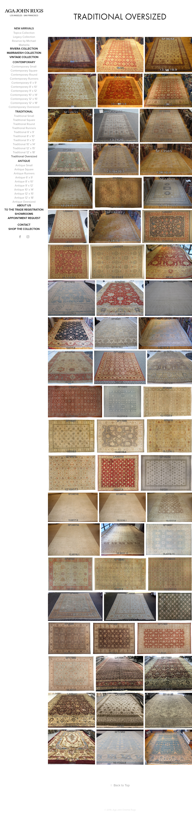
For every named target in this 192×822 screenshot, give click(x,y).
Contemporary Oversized (24, 107)
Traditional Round (24, 124)
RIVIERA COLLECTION (24, 49)
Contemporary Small (24, 66)
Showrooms (24, 214)
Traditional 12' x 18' (24, 152)
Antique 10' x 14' (24, 189)
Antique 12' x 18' (24, 197)
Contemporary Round (24, 74)
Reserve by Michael (24, 41)
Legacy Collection (24, 37)
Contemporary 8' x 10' (24, 87)
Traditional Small (24, 116)
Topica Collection (24, 33)
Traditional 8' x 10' (24, 136)
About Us (24, 205)
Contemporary (24, 62)
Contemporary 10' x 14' (24, 95)
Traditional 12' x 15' (24, 148)
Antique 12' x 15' (24, 193)
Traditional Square (24, 120)
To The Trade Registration (24, 210)
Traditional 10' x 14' (24, 144)
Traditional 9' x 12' (24, 140)
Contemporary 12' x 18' (24, 103)
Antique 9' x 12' (24, 185)
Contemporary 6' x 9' (24, 83)
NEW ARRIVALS (24, 28)
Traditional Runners (24, 128)
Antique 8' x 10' (24, 181)
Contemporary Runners (24, 78)
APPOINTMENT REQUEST (24, 218)
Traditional (24, 111)
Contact (24, 225)
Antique (24, 161)
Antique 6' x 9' (24, 177)
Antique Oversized (23, 202)
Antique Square (24, 169)
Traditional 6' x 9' (24, 132)
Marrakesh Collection (24, 53)
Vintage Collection (23, 57)
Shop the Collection (24, 229)
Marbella (24, 45)
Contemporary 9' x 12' (24, 91)
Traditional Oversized (24, 156)
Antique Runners (24, 173)
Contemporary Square (24, 70)
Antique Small (24, 165)
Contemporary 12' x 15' (24, 99)
